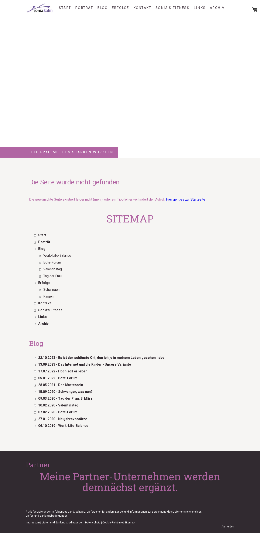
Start (65, 8)
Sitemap (130, 522)
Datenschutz (92, 522)
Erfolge (120, 8)
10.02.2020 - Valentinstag (58, 405)
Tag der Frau (52, 276)
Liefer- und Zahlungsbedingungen (47, 515)
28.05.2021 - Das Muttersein (60, 385)
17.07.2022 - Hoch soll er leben (62, 371)
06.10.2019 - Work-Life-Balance (63, 426)
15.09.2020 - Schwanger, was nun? (65, 392)
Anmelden (228, 526)
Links (200, 8)
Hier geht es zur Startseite (185, 199)
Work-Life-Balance (57, 256)
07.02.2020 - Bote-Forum (58, 412)
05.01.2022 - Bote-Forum (58, 378)
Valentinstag (52, 269)
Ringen (48, 296)
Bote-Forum (52, 262)
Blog (102, 8)
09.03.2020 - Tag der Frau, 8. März (65, 398)
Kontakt (142, 8)
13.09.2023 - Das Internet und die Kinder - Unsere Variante (84, 364)
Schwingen (51, 290)
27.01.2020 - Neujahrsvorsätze (62, 419)
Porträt (84, 8)
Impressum (33, 522)
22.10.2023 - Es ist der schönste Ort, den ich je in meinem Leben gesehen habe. (101, 358)
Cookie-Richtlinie (112, 522)
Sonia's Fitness (172, 8)
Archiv (217, 8)
